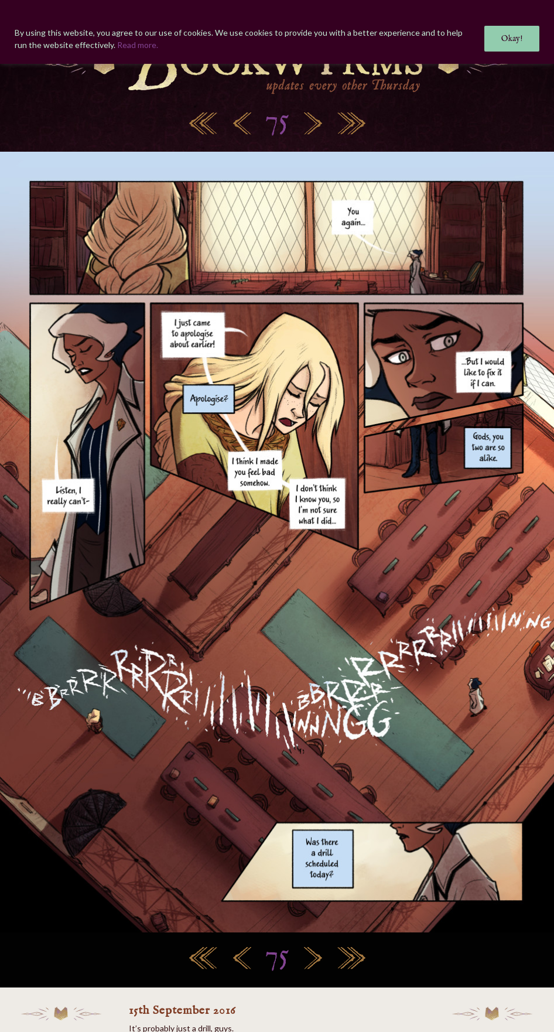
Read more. (137, 45)
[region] (277, 32)
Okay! (511, 38)
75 (277, 120)
